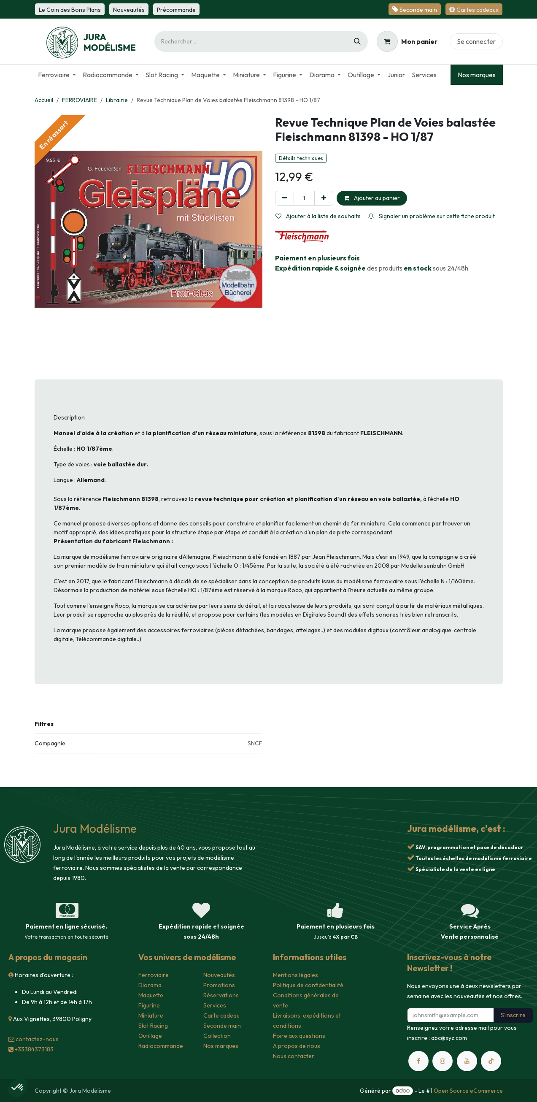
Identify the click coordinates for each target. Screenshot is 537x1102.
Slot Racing (153, 1025)
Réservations (221, 995)
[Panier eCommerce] (407, 41)
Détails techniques (301, 158)
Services (214, 1005)
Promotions (219, 985)
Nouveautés (219, 975)
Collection (217, 1036)
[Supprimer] (284, 198)
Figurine (149, 1005)
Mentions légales (295, 975)
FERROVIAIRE (79, 100)
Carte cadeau (221, 1015)
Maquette (150, 995)
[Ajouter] (323, 198)
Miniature (150, 1015)
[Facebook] (418, 1061)
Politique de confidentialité (308, 985)
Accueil (44, 100)
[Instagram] (442, 1061)
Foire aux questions (299, 1036)
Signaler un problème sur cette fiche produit (431, 216)
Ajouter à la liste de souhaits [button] (318, 216)
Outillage (150, 1036)
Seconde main (222, 1025)
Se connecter (476, 41)
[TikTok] (491, 1061)
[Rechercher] (357, 41)
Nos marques (477, 74)
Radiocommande (160, 1046)
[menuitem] (57, 74)
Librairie (117, 100)
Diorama (150, 985)
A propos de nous (296, 1046)
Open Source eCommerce (468, 1090)
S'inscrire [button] (513, 1015)
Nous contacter (293, 1056)
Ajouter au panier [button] (372, 198)
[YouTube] (467, 1061)
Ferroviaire (153, 975)
